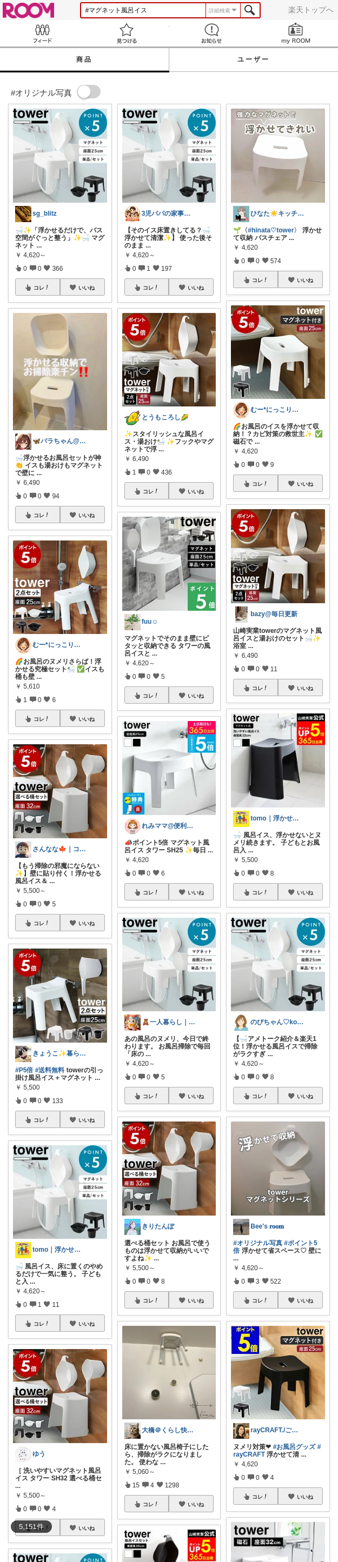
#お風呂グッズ (294, 1447)
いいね (86, 287)
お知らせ (211, 33)
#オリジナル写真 (257, 1243)
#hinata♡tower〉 (274, 230)
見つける (126, 33)
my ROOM (296, 33)
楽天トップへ (311, 9)
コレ (42, 287)
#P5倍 (24, 1070)
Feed (42, 33)
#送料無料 (50, 1070)
